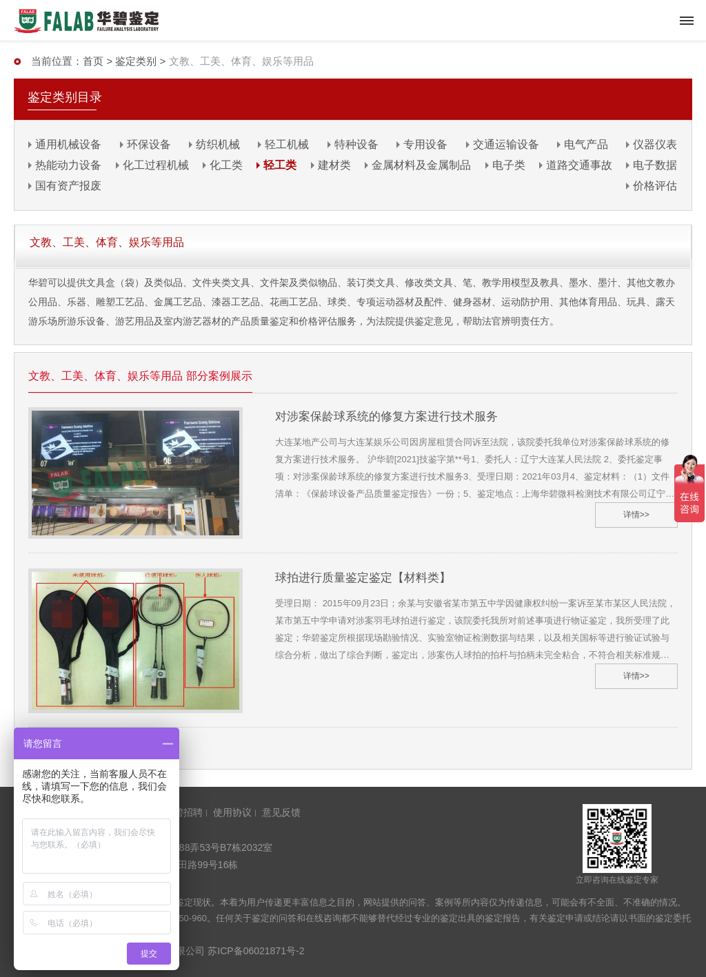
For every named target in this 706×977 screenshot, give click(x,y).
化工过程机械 (156, 165)
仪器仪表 (655, 144)
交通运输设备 (506, 144)
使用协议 (232, 812)
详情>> (636, 515)
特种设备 (356, 144)
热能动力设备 (68, 165)
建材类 (334, 165)
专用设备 (425, 144)
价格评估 (655, 186)
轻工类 (279, 165)
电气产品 (586, 144)
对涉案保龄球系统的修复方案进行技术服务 (386, 416)
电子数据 (655, 165)
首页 (93, 61)
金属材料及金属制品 (421, 165)
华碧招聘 (183, 812)
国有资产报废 (68, 186)
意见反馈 (281, 812)
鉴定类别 (136, 61)
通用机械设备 (68, 144)
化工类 (226, 165)
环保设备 (149, 144)
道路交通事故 (579, 165)
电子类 (508, 165)
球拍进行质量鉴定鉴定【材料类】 (363, 577)
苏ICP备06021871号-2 (256, 950)
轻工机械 (287, 144)
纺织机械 (218, 144)
